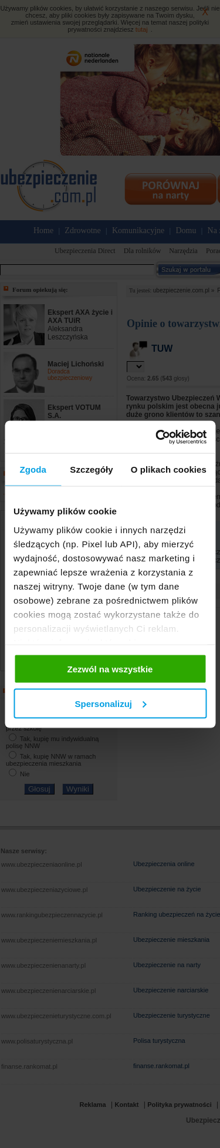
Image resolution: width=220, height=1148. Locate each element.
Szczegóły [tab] (91, 469)
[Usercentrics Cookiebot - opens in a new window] (157, 437)
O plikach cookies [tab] (169, 469)
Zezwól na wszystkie (110, 669)
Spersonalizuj (110, 703)
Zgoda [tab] (32, 469)
